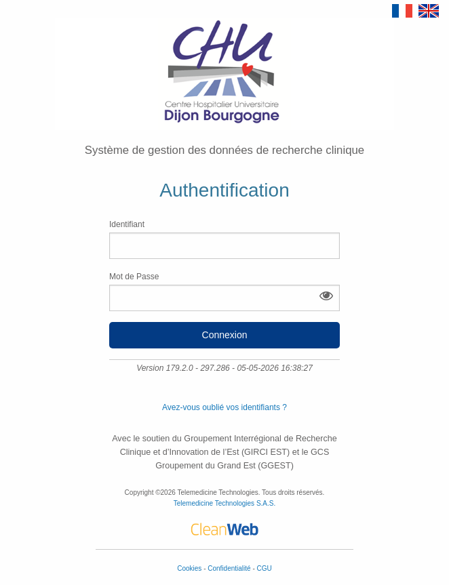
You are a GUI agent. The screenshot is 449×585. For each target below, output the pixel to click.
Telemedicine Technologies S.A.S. (224, 503)
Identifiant (224, 239)
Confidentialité (230, 568)
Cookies (190, 568)
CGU (264, 568)
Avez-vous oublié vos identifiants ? (224, 407)
